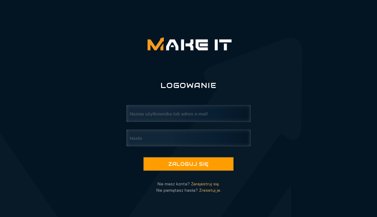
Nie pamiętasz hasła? (188, 190)
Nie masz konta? (188, 183)
